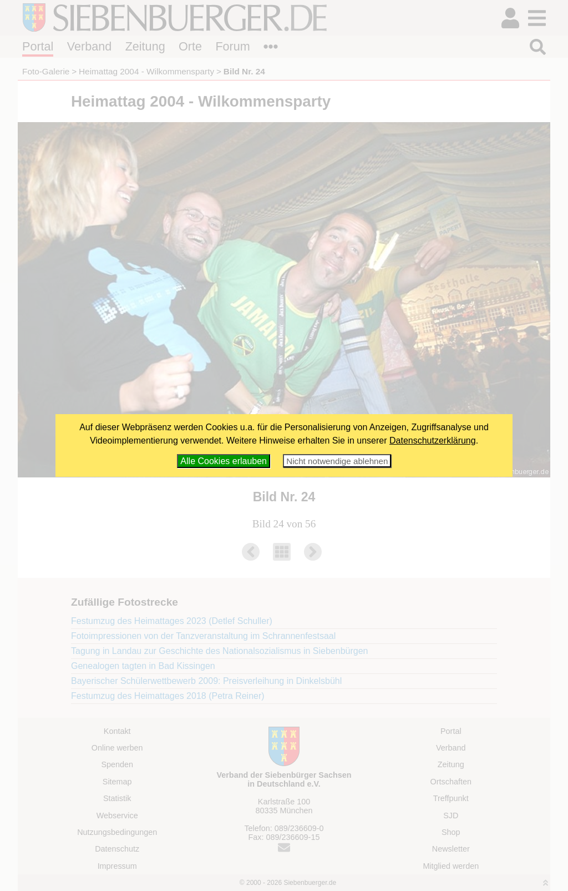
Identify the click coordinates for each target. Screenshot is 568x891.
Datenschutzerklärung (432, 440)
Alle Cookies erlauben (223, 461)
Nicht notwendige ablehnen (337, 461)
